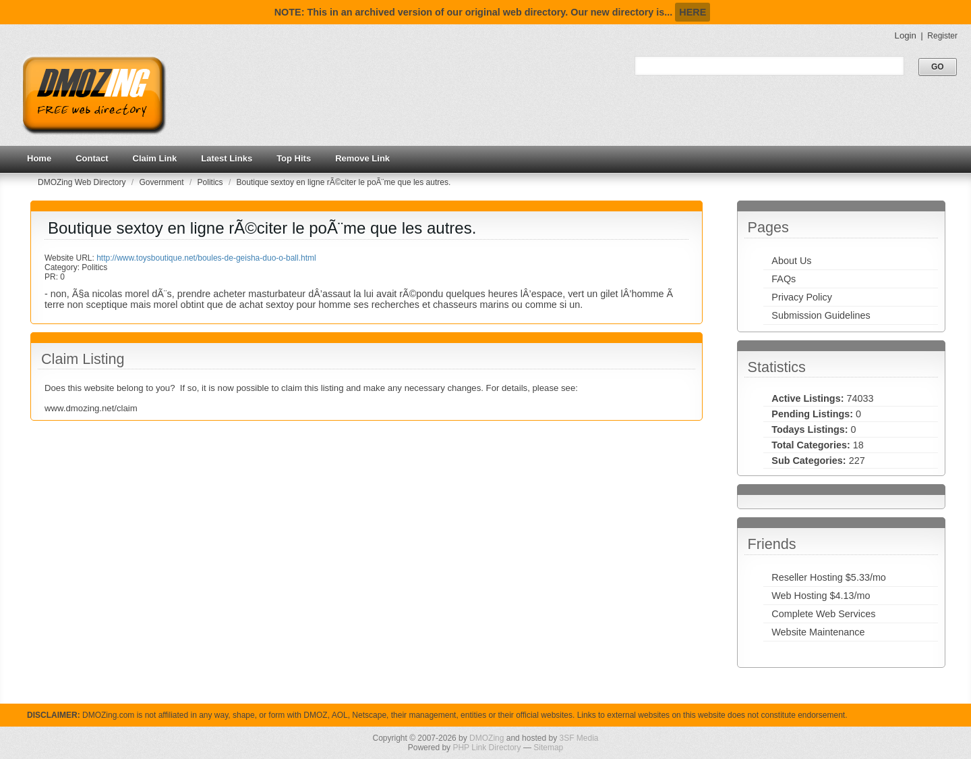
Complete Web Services (823, 613)
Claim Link (155, 158)
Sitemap (548, 747)
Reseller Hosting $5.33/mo (828, 577)
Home (39, 158)
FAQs (783, 278)
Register (942, 36)
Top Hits (293, 158)
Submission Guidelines (820, 315)
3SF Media (578, 738)
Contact (92, 158)
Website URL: (70, 258)
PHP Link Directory (486, 747)
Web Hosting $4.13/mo (820, 595)
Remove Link (362, 158)
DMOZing (486, 738)
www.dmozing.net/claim (91, 408)
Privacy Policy (801, 297)
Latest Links (226, 158)
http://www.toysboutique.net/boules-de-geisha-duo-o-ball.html (206, 258)
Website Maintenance (817, 632)
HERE (692, 12)
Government (163, 182)
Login (905, 35)
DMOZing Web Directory (83, 182)
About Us (791, 260)
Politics (211, 182)
